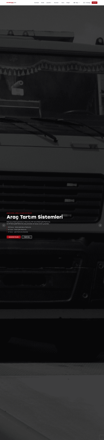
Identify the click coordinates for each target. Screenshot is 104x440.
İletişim (68, 2)
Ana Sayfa (36, 2)
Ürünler (42, 2)
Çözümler (49, 2)
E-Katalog (87, 2)
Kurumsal (56, 2)
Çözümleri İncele (14, 237)
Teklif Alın (95, 2)
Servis (63, 2)
